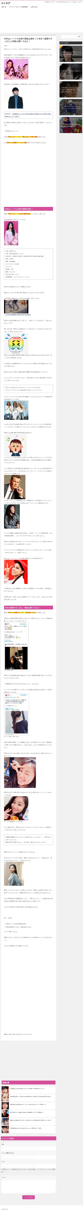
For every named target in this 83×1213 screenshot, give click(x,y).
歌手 (6, 45)
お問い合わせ (34, 7)
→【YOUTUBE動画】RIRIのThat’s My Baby (17, 314)
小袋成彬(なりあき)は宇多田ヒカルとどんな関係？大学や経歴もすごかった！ (27, 1088)
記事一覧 (4, 7)
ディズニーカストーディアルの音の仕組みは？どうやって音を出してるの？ (71, 107)
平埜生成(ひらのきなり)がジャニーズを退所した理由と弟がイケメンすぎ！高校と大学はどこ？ (71, 89)
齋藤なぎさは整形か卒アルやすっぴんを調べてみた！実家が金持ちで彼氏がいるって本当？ (30, 1120)
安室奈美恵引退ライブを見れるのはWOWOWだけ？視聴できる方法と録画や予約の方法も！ (31, 1096)
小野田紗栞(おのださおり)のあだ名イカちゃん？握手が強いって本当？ (26, 1128)
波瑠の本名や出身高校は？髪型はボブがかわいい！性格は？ (71, 72)
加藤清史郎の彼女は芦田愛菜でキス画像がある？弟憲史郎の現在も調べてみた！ (71, 54)
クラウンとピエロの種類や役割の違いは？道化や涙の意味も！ (71, 125)
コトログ (6, 3)
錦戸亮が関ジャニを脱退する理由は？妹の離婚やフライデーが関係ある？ (26, 1112)
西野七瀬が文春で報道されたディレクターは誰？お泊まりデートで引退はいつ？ (28, 1104)
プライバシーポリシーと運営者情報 (18, 7)
